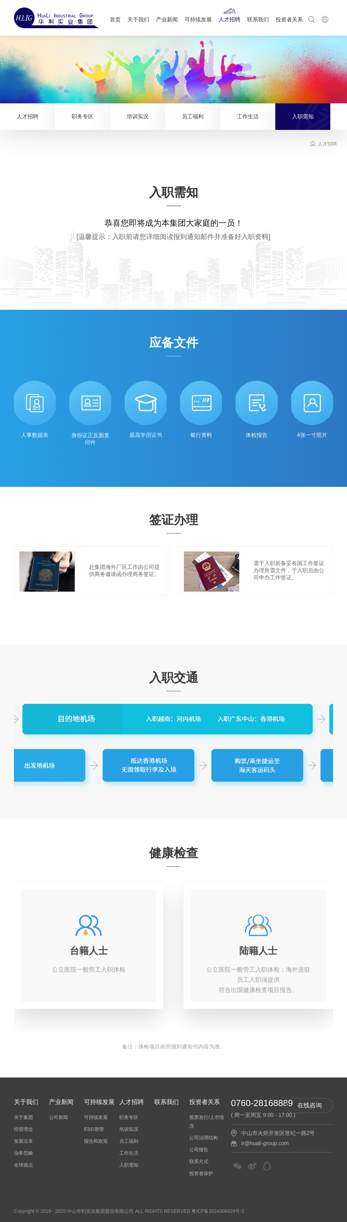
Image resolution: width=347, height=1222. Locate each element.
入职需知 (303, 116)
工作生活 (248, 116)
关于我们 (138, 19)
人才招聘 (229, 19)
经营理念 (23, 1129)
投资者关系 (289, 19)
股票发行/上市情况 (206, 1121)
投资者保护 (201, 1173)
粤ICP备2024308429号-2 (217, 1211)
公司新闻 (58, 1117)
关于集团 (23, 1117)
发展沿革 (23, 1141)
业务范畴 (23, 1153)
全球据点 (23, 1165)
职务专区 (82, 116)
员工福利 (193, 116)
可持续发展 (198, 19)
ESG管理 (94, 1129)
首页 (115, 19)
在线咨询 (309, 1105)
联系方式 (198, 1161)
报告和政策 (96, 1141)
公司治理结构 (203, 1137)
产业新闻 (167, 19)
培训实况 (138, 116)
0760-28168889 (262, 1103)
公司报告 (198, 1149)
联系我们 (258, 19)
